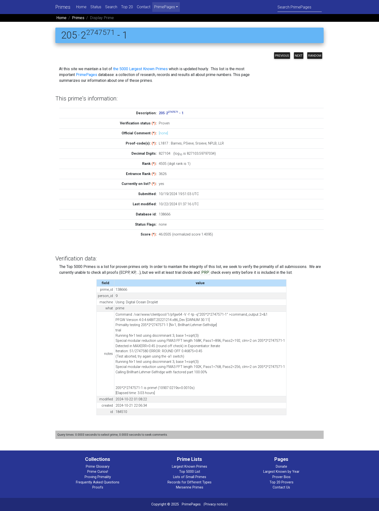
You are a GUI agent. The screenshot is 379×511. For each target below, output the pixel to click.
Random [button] (314, 55)
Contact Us (281, 487)
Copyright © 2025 (165, 504)
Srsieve (200, 143)
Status (95, 7)
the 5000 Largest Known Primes (140, 69)
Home (81, 7)
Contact (143, 7)
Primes (62, 7)
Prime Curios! (97, 472)
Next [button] (298, 55)
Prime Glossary (97, 467)
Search (111, 7)
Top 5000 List (189, 472)
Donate (281, 467)
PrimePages (86, 74)
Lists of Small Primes (189, 477)
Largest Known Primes (189, 467)
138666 (164, 214)
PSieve (188, 143)
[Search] (299, 7)
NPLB (212, 143)
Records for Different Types (189, 482)
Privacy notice (215, 504)
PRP (205, 272)
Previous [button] (282, 55)
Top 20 (127, 7)
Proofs (97, 487)
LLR (221, 143)
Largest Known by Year (281, 472)
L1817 (163, 143)
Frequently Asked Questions (97, 482)
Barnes (176, 143)
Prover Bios (281, 477)
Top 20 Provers (281, 482)
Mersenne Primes (189, 487)
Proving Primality (98, 477)
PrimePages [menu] (164, 7)
